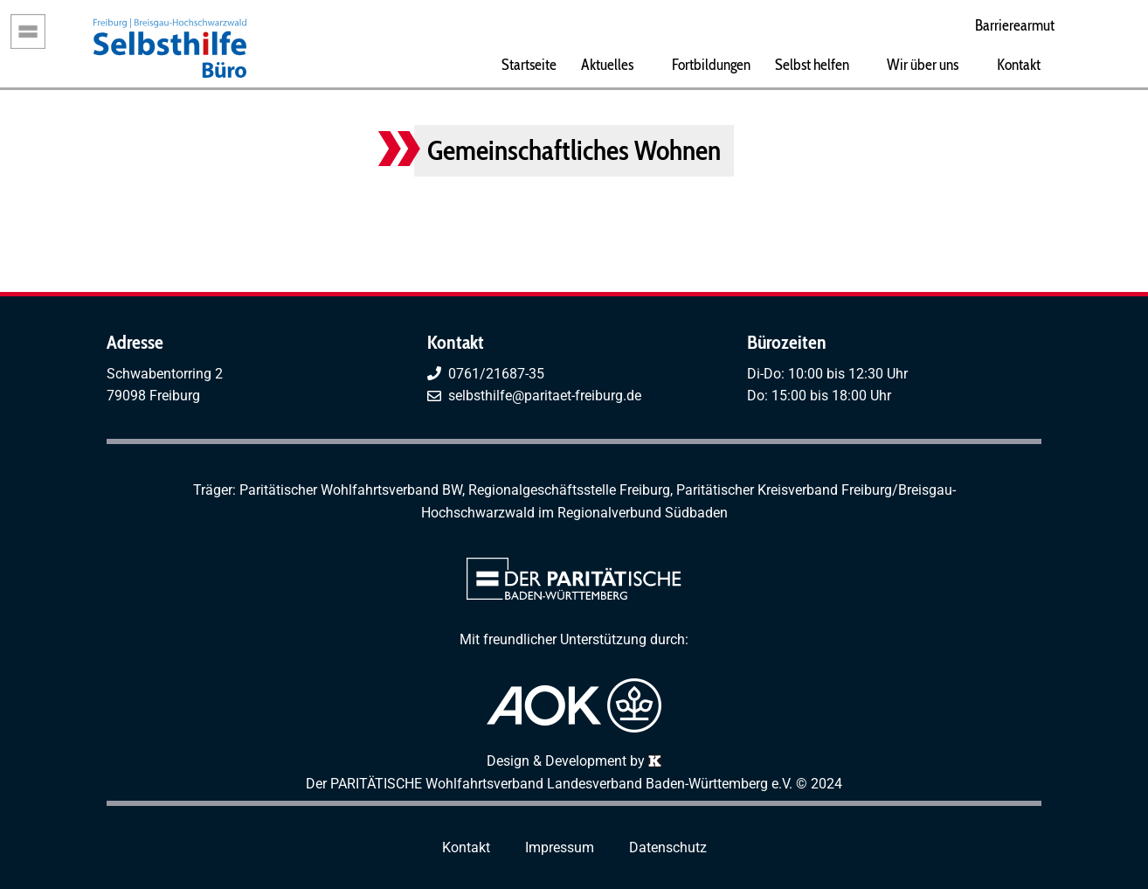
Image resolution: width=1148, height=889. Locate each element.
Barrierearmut (1015, 25)
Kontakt (1019, 64)
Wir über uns (922, 64)
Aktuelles (607, 64)
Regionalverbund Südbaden (642, 512)
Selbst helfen (812, 64)
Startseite (529, 64)
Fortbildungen (711, 64)
